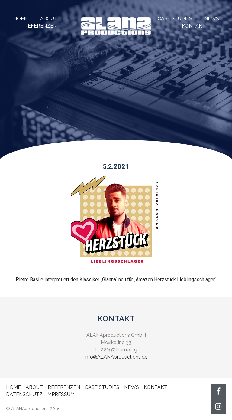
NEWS (211, 18)
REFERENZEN (64, 387)
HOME (20, 18)
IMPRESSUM (60, 394)
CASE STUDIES (175, 18)
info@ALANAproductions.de (116, 357)
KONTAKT (193, 26)
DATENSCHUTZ (24, 394)
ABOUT (48, 18)
